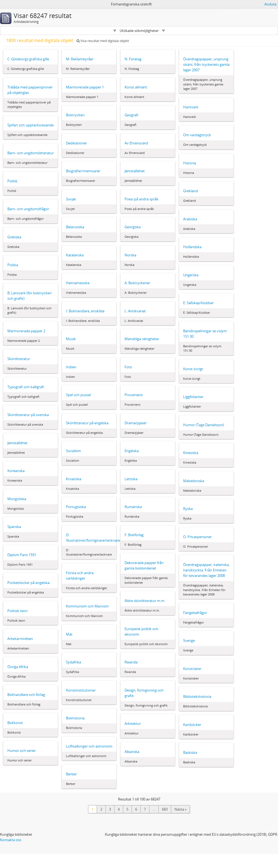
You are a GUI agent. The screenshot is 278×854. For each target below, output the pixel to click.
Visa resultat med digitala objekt (103, 40)
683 (165, 809)
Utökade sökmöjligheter (139, 30)
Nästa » (180, 809)
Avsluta (270, 4)
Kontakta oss (10, 839)
